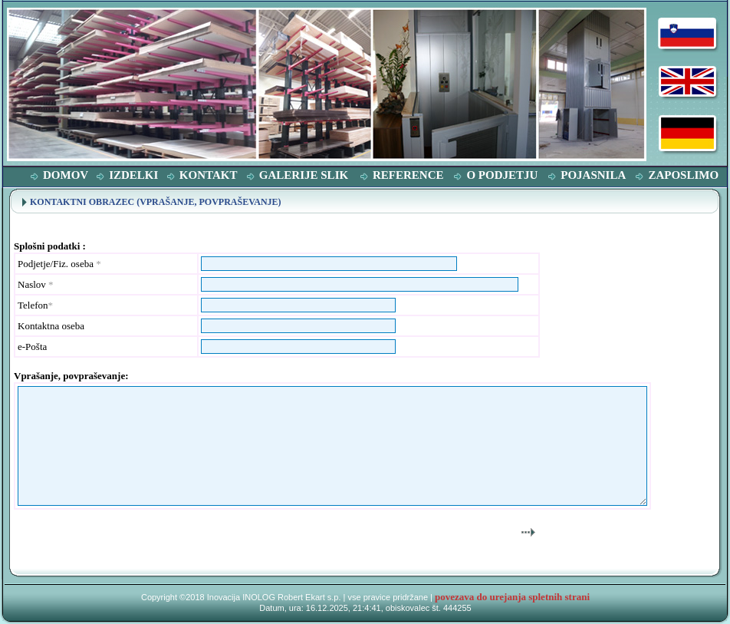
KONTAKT (208, 175)
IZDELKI (133, 175)
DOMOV (65, 175)
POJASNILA (593, 175)
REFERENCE (408, 175)
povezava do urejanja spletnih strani (512, 597)
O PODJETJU (502, 175)
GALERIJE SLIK (303, 175)
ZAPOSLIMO (683, 175)
